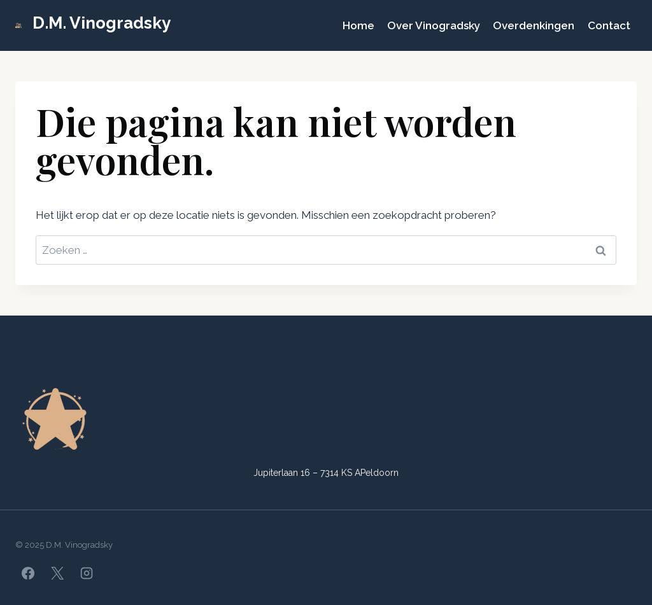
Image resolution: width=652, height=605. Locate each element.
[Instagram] (86, 573)
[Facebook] (28, 573)
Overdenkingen (533, 25)
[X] (57, 573)
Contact (609, 25)
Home (358, 25)
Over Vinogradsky (433, 25)
